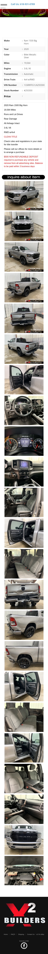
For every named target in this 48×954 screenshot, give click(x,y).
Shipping (21, 934)
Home (6, 934)
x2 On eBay (40, 934)
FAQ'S (13, 934)
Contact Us (31, 934)
